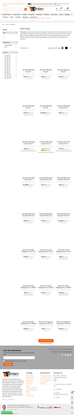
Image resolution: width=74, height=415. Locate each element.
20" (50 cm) (7, 62)
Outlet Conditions (31, 388)
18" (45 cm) (7, 60)
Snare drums (54, 14)
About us (5, 399)
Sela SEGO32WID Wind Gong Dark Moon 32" (45, 214)
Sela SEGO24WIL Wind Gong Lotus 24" (28, 142)
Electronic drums (7, 14)
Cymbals (25, 14)
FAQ (27, 386)
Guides (48, 18)
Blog (43, 18)
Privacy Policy (30, 378)
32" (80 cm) (7, 71)
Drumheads (39, 14)
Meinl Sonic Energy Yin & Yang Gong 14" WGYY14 (63, 322)
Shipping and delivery (46, 376)
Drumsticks (31, 14)
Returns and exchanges (29, 380)
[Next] (70, 48)
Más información (12, 409)
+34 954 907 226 (8, 4)
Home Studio (34, 17)
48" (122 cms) (8, 78)
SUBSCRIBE (8, 364)
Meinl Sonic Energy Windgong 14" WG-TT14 (28, 250)
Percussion (5, 17)
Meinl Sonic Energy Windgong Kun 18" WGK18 (28, 322)
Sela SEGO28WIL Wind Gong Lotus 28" (46, 142)
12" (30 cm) (7, 55)
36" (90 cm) (7, 72)
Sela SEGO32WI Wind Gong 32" (28, 106)
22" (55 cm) (7, 64)
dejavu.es (16, 413)
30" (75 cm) (7, 69)
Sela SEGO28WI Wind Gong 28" (63, 70)
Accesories (18, 17)
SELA (6, 47)
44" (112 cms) (8, 76)
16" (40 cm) (7, 58)
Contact (57, 397)
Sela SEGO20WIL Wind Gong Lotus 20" (63, 106)
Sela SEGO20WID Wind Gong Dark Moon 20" (45, 178)
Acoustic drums (16, 14)
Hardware (46, 14)
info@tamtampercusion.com (61, 394)
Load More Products (46, 341)
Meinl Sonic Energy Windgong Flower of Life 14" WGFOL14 (46, 251)
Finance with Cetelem (46, 380)
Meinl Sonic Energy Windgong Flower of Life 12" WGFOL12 (63, 251)
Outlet (26, 18)
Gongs (11, 17)
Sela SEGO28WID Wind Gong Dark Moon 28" (28, 214)
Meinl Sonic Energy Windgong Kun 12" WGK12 (28, 286)
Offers (37, 18)
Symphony (67, 14)
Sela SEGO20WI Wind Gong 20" (28, 70)
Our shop (12, 399)
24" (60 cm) (7, 65)
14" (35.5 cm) (8, 57)
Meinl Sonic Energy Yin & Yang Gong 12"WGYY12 (46, 322)
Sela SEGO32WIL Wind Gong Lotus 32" (63, 142)
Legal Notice (30, 376)
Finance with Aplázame (44, 382)
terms (12, 361)
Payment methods (45, 378)
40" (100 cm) (8, 74)
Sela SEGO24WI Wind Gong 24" (46, 70)
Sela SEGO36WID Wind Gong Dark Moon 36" (63, 214)
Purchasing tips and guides (31, 390)
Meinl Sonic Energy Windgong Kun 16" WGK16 (63, 286)
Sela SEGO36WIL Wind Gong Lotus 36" (28, 178)
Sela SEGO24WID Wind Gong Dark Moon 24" (63, 178)
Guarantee (29, 384)
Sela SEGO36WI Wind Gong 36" (46, 106)
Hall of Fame (30, 395)
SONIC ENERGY (8, 45)
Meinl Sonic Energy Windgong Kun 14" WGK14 (46, 286)
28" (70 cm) (7, 67)
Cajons (61, 14)
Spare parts (25, 17)
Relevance (26, 48)
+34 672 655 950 (18, 4)
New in (31, 18)
